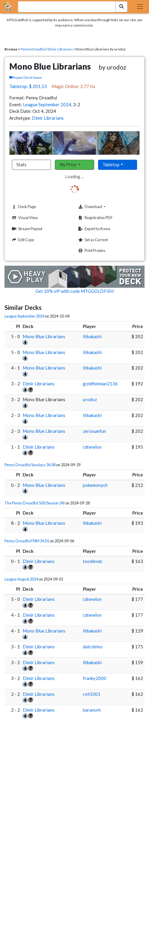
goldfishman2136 (100, 383)
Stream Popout (26, 229)
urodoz (90, 399)
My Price (68, 164)
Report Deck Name (25, 77)
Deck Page (23, 207)
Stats (21, 164)
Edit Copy (22, 240)
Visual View (24, 218)
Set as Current (92, 240)
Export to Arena (93, 229)
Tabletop (111, 164)
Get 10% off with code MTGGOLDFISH (74, 291)
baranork (92, 710)
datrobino (93, 646)
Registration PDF (95, 218)
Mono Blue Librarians (44, 336)
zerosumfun (94, 431)
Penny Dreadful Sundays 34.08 (29, 464)
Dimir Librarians (60, 49)
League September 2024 (47, 104)
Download (101, 207)
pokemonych (95, 485)
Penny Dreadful (33, 49)
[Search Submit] (121, 6)
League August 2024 (21, 579)
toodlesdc (93, 561)
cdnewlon (92, 447)
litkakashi (92, 336)
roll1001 (91, 694)
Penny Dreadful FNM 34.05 (26, 540)
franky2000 (94, 678)
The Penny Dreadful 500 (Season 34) (34, 503)
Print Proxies (91, 250)
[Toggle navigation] (140, 6)
